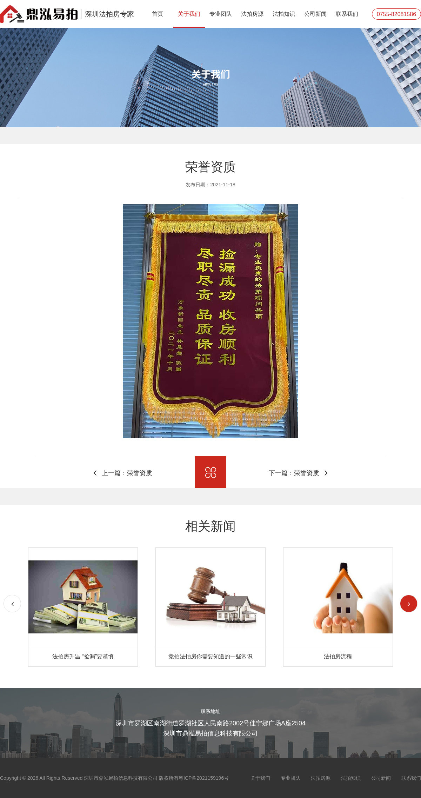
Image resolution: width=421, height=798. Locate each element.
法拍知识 (284, 14)
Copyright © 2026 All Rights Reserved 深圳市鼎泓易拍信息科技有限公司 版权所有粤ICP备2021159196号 (114, 778)
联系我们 (347, 14)
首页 (157, 14)
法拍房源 (252, 14)
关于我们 (189, 14)
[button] (408, 603)
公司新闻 (315, 14)
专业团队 (220, 14)
